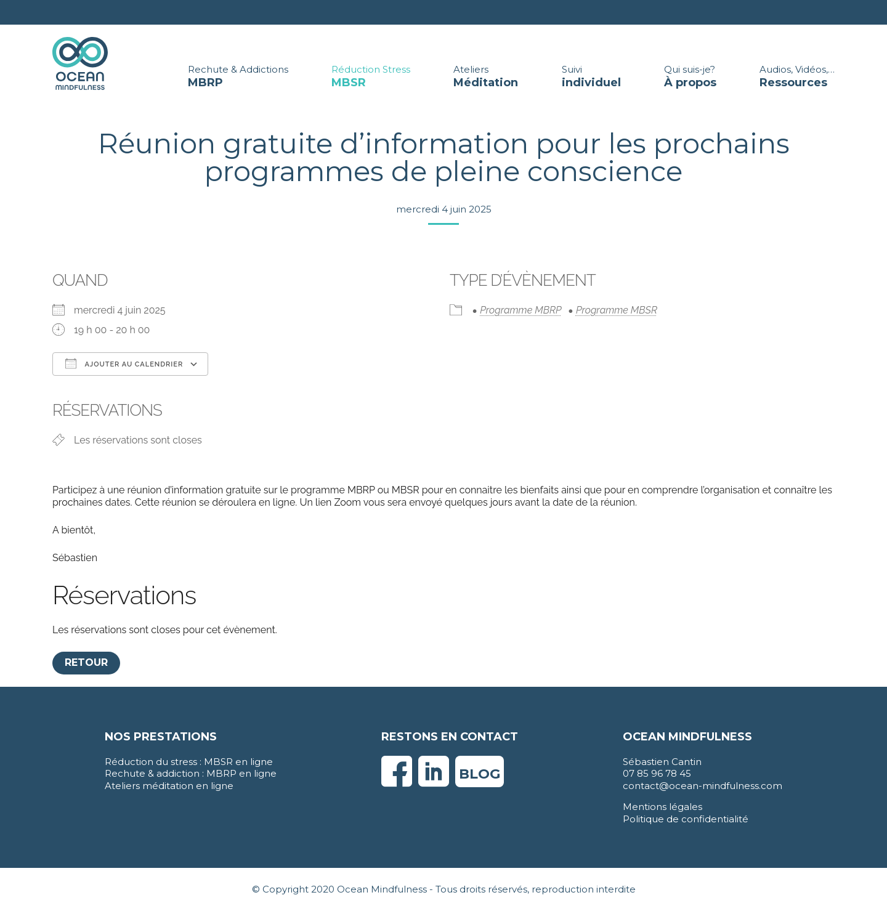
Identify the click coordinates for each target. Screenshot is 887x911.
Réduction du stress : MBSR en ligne (189, 761)
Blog (479, 774)
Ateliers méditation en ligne (169, 786)
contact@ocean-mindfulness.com (702, 786)
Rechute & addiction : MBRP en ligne (191, 773)
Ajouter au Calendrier (124, 363)
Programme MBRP (520, 310)
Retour (86, 662)
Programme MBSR (616, 310)
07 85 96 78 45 (657, 773)
